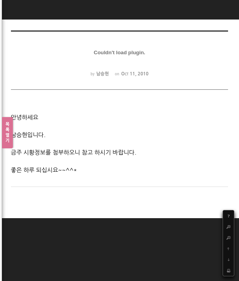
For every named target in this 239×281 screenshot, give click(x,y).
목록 (7, 133)
